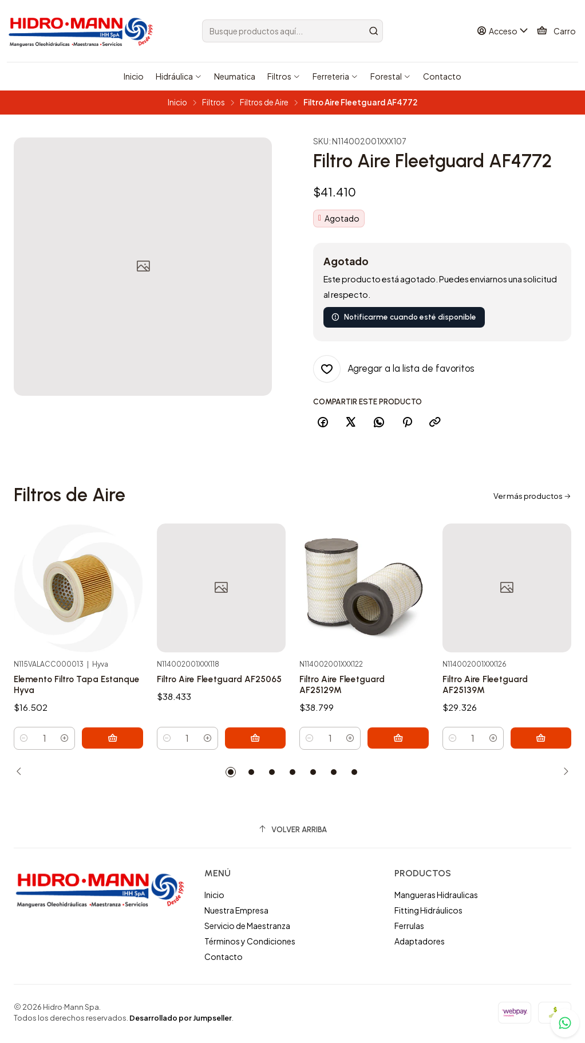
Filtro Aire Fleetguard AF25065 (203, 720)
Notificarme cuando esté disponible (403, 316)
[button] (231, 774)
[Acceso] (504, 31)
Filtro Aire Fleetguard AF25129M (345, 735)
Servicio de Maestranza (247, 928)
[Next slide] (562, 774)
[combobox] (293, 30)
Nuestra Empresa (236, 912)
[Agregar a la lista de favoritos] (393, 369)
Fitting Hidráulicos (428, 912)
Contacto (223, 958)
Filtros (213, 103)
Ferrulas (409, 928)
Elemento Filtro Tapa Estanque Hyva (59, 706)
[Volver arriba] (292, 832)
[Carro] (556, 31)
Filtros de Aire (264, 103)
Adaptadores (419, 943)
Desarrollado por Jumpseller (180, 1020)
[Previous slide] (22, 774)
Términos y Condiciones (249, 943)
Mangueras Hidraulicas (436, 897)
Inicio (177, 103)
